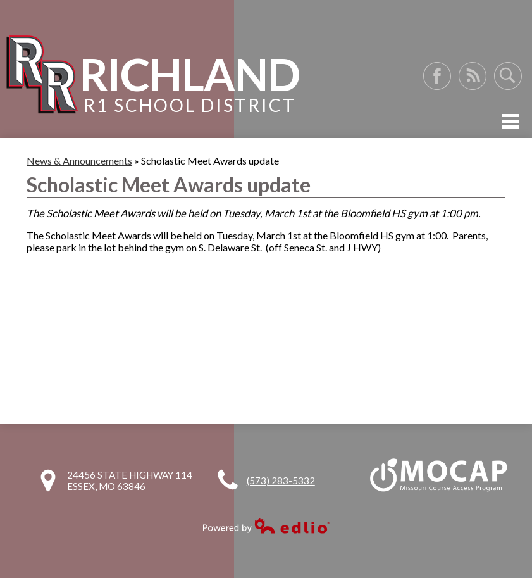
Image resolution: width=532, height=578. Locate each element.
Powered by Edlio (266, 526)
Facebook (437, 76)
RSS (472, 76)
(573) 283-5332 (281, 480)
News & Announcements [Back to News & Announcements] (79, 160)
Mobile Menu (510, 121)
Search (508, 76)
